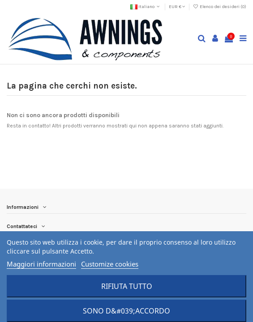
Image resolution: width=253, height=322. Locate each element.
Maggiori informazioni (41, 263)
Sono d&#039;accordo (126, 311)
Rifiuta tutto (126, 286)
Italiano (145, 6)
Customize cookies (109, 263)
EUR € (177, 6)
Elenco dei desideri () (219, 6)
